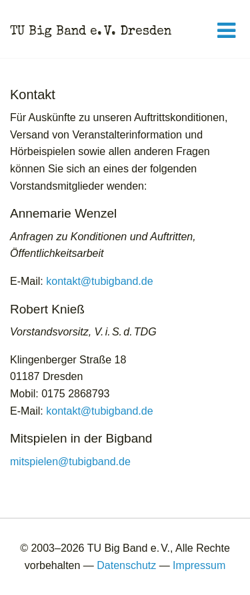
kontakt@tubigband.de (99, 281)
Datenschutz (126, 565)
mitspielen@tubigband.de (70, 461)
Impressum (199, 565)
